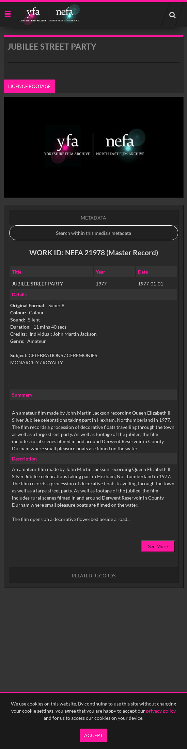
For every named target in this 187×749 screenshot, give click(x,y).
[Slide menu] (7, 13)
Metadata (93, 218)
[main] (94, 329)
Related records (93, 575)
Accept (93, 735)
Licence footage (29, 86)
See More (158, 546)
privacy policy (161, 711)
